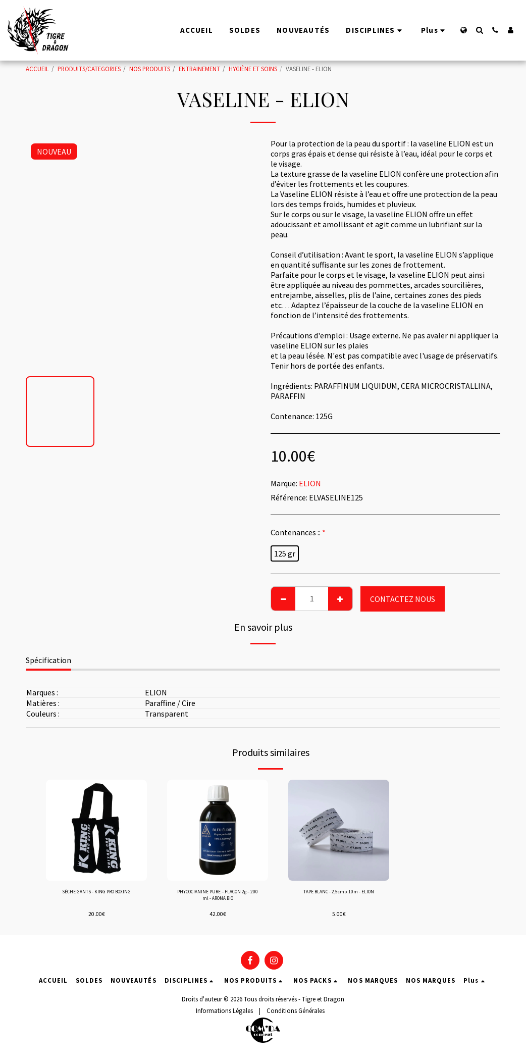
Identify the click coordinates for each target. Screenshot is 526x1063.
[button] (479, 30)
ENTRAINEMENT (199, 69)
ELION (310, 483)
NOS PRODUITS (149, 69)
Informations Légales (224, 1015)
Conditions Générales (296, 1015)
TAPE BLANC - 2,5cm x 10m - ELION (339, 898)
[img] (96, 830)
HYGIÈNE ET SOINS (253, 69)
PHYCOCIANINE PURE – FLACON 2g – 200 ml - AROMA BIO (217, 898)
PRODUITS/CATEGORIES (89, 69)
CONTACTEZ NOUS (402, 599)
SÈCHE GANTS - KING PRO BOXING (97, 898)
